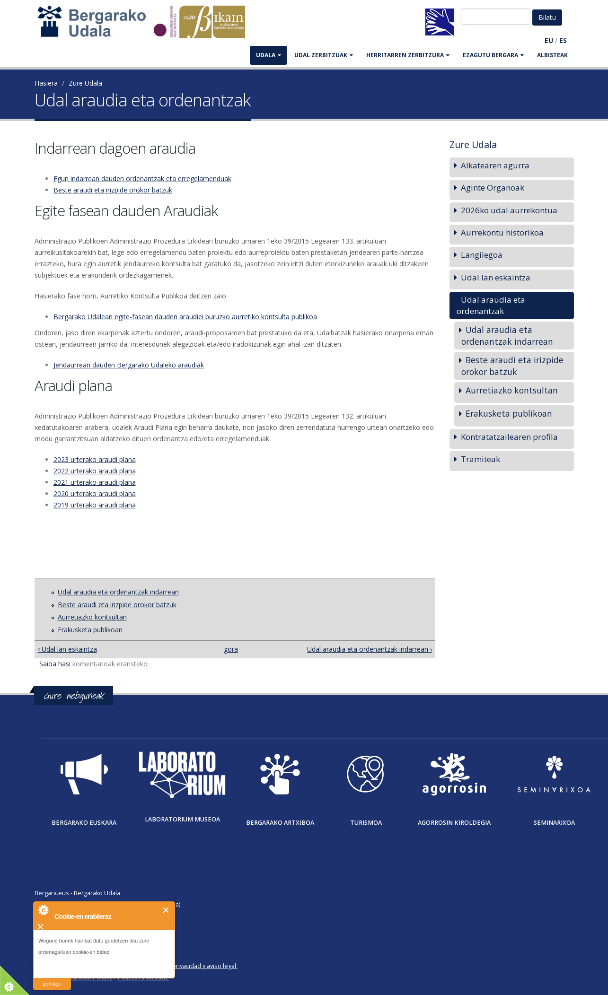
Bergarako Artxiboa (280, 823)
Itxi (166, 910)
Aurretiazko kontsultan (92, 616)
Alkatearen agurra (495, 165)
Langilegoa (481, 254)
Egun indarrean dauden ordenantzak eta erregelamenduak (142, 178)
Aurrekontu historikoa (502, 232)
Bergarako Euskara (84, 823)
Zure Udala (85, 83)
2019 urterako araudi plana (94, 504)
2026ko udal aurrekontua (509, 210)
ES (563, 40)
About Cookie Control (43, 910)
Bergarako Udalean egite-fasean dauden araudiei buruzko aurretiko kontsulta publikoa (185, 316)
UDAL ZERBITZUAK (323, 55)
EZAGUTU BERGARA (493, 55)
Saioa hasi (54, 663)
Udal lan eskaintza (495, 277)
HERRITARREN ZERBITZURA (407, 55)
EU (549, 40)
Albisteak (552, 55)
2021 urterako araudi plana (94, 482)
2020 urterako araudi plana (94, 493)
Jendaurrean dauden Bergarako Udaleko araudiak (128, 364)
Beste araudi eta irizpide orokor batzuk (112, 189)
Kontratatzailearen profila (509, 436)
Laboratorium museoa (182, 819)
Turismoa (366, 823)
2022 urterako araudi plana (94, 470)
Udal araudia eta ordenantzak (491, 305)
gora (231, 649)
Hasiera (46, 83)
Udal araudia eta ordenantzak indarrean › (369, 649)
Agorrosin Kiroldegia (454, 823)
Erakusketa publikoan (90, 629)
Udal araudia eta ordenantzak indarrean (118, 591)
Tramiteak (480, 459)
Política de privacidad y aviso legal (189, 966)
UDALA (268, 55)
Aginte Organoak (492, 187)
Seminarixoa (554, 823)
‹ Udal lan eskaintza (67, 649)
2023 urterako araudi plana (94, 459)
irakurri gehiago (52, 977)
